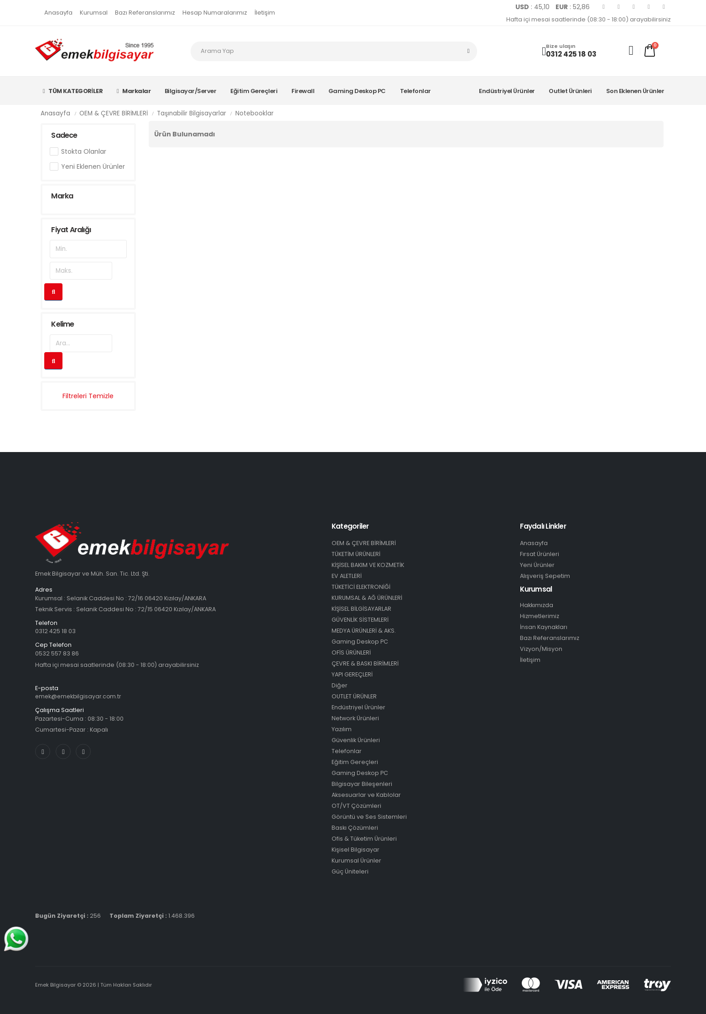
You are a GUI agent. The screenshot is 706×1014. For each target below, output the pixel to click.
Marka (62, 196)
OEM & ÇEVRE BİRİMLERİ (113, 113)
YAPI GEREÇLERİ (352, 674)
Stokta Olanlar (83, 151)
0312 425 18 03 (571, 54)
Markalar (134, 91)
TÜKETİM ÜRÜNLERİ (356, 554)
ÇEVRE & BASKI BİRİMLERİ (365, 663)
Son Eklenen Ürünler (635, 91)
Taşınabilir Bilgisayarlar (191, 113)
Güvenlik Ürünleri (356, 740)
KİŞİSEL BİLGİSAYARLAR (361, 609)
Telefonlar (415, 91)
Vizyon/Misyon (541, 649)
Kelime (62, 324)
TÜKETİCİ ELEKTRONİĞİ (361, 587)
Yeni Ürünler (537, 565)
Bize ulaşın (561, 46)
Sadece (64, 135)
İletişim (264, 12)
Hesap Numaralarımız (214, 12)
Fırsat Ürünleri (539, 554)
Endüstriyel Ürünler (507, 91)
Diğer (340, 685)
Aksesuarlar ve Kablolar (366, 795)
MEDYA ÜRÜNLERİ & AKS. (364, 630)
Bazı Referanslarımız (145, 12)
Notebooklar (254, 113)
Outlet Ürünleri (570, 91)
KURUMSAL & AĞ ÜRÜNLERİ (367, 598)
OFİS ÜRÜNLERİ (351, 652)
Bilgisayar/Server (191, 91)
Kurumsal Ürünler (356, 860)
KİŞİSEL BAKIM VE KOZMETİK (368, 565)
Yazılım (342, 729)
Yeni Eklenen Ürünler (93, 166)
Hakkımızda (536, 605)
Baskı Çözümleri (355, 828)
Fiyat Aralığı (71, 229)
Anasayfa (58, 12)
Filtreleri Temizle (88, 395)
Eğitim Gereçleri (253, 91)
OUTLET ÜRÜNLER (354, 696)
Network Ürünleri (355, 718)
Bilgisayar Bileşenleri (362, 784)
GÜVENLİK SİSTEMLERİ (360, 620)
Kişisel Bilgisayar (355, 849)
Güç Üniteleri (350, 871)
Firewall (302, 91)
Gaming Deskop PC (357, 91)
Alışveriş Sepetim (545, 576)
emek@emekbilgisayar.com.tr (80, 696)
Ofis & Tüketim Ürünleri (364, 838)
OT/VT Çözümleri (356, 806)
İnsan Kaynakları (543, 627)
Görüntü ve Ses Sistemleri (369, 817)
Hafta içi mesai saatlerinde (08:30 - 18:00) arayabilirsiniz (588, 19)
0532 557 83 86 (57, 653)
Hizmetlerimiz (539, 616)
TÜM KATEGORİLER (73, 91)
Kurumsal (94, 12)
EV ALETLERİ (347, 576)
